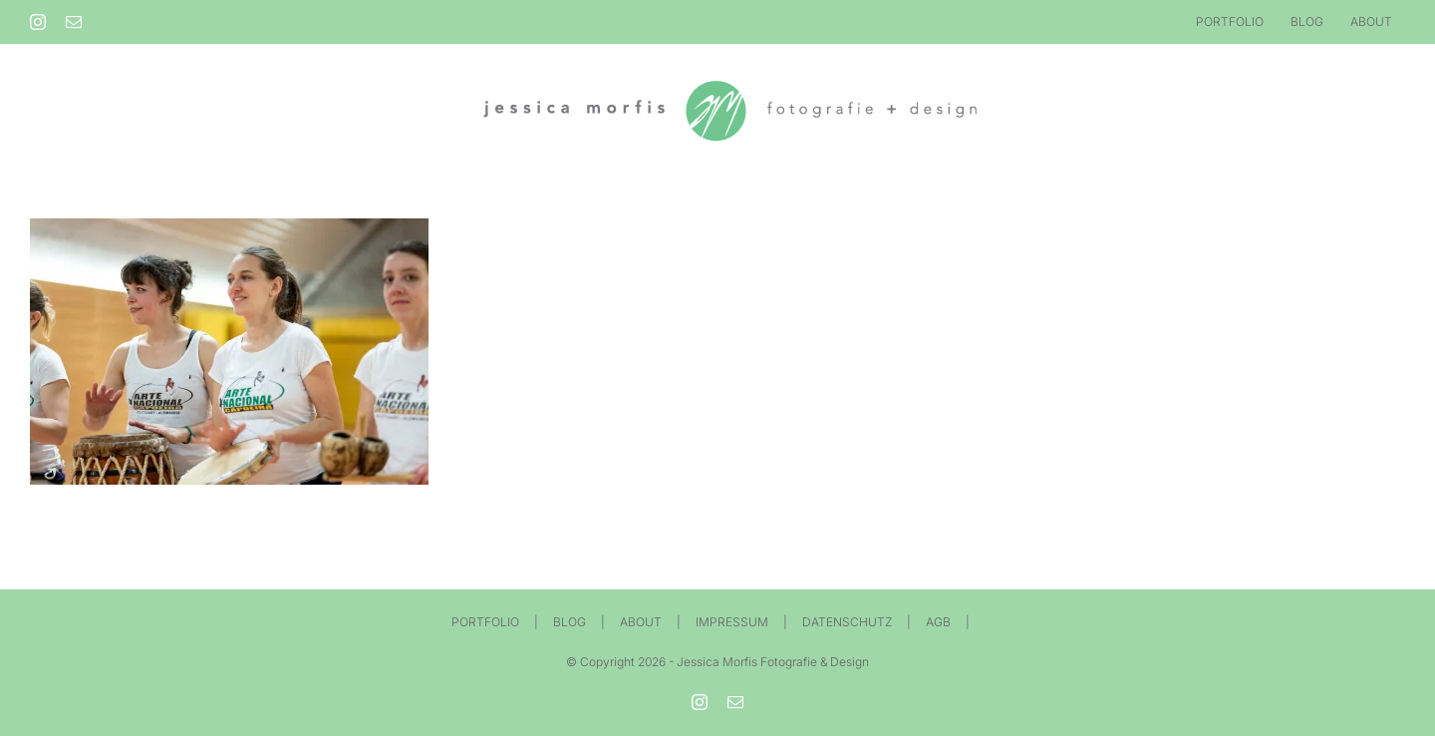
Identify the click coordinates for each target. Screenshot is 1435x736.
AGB (938, 621)
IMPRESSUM (732, 621)
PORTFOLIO (485, 621)
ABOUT (641, 621)
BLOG (569, 621)
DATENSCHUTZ (847, 621)
